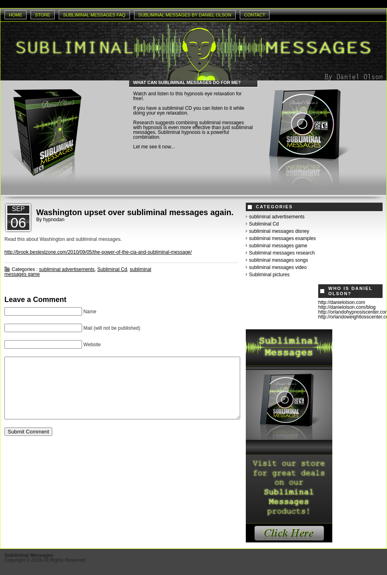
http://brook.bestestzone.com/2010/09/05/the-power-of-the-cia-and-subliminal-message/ (98, 252)
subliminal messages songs (278, 260)
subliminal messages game (278, 245)
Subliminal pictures (269, 274)
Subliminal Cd (112, 269)
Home (15, 14)
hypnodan (53, 219)
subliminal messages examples (282, 238)
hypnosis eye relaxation (209, 94)
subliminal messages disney (279, 231)
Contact (254, 14)
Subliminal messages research (282, 253)
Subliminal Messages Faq (94, 14)
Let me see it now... (154, 147)
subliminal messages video (278, 267)
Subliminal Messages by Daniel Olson (184, 14)
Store (42, 14)
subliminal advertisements (67, 269)
